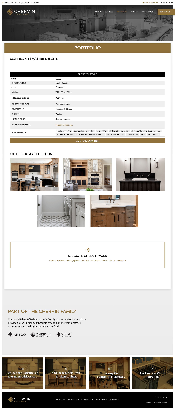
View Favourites (150, 2)
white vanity (153, 134)
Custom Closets (108, 261)
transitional (132, 134)
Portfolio (121, 12)
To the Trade (147, 12)
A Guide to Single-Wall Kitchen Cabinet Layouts (66, 374)
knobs (91, 131)
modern (157, 131)
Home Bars (121, 261)
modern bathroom (64, 134)
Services (109, 12)
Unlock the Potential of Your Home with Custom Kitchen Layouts (22, 374)
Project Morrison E (115, 134)
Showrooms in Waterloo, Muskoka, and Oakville (21, 2)
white (143, 134)
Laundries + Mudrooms (90, 261)
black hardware (63, 131)
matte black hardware (141, 131)
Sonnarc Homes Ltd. (64, 125)
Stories (133, 12)
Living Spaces (73, 261)
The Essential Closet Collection (152, 374)
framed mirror (80, 131)
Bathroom (61, 261)
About (98, 12)
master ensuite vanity (119, 131)
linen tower (102, 131)
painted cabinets (96, 134)
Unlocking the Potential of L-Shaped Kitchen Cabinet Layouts (109, 374)
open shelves (81, 134)
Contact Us (164, 12)
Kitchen (52, 261)
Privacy (115, 399)
